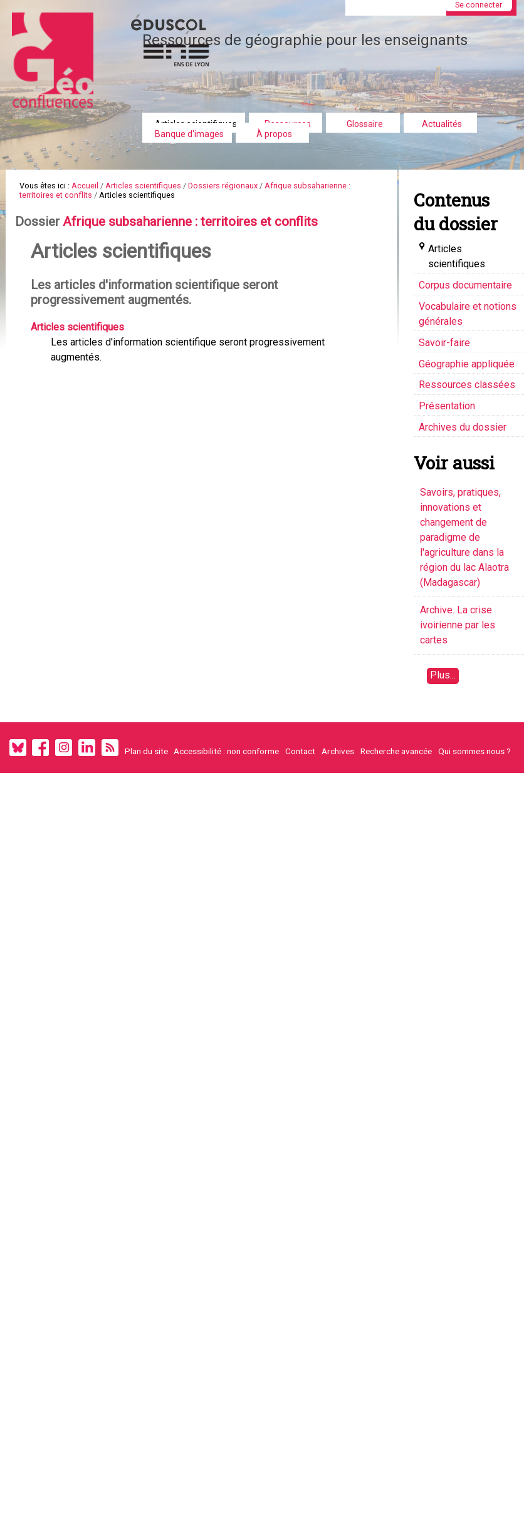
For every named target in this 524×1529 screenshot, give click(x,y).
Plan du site (146, 751)
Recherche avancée (396, 751)
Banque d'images (189, 134)
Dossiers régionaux (223, 185)
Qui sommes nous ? (474, 751)
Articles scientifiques (143, 185)
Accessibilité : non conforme (226, 751)
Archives (338, 751)
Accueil (84, 185)
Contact (300, 751)
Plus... (443, 675)
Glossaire (365, 124)
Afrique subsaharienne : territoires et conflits (190, 222)
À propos (274, 134)
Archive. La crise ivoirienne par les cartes (457, 625)
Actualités (442, 124)
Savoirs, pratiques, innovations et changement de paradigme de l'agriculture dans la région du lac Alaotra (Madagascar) (464, 537)
